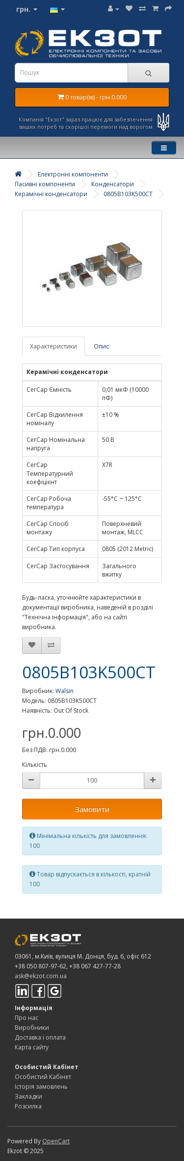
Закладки (28, 1096)
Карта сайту (32, 1047)
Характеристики (53, 346)
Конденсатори (112, 184)
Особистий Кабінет (43, 1077)
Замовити (92, 809)
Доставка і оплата (40, 1037)
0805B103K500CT (128, 194)
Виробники (32, 1027)
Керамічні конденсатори (51, 194)
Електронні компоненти (73, 174)
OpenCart (56, 1141)
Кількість (34, 764)
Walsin (64, 691)
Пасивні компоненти (45, 184)
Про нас (26, 1018)
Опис (101, 346)
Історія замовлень (41, 1086)
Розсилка (28, 1106)
